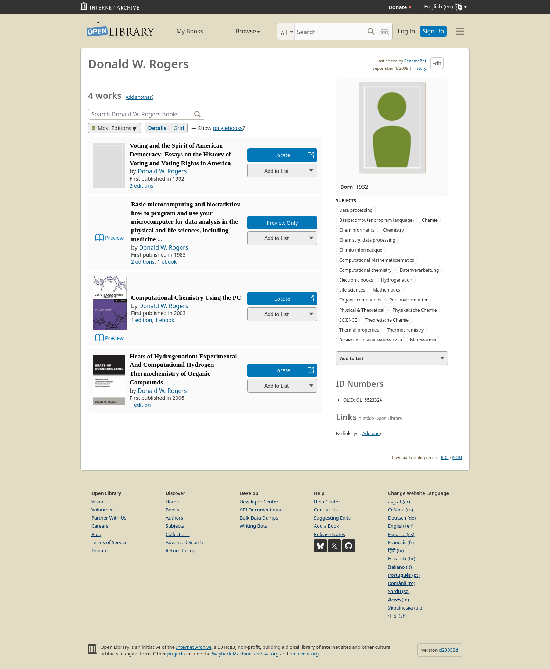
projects (176, 653)
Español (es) (401, 534)
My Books (190, 31)
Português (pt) (404, 575)
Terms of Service (109, 542)
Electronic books (356, 280)
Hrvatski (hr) (401, 558)
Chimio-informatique (360, 250)
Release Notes (329, 534)
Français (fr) (401, 542)
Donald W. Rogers (162, 171)
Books (172, 509)
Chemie (430, 220)
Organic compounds (360, 300)
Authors (174, 517)
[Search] (329, 31)
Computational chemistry (365, 270)
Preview (114, 237)
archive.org (266, 653)
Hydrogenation (396, 280)
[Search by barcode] (384, 31)
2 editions (141, 185)
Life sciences (352, 290)
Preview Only (282, 222)
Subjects (175, 525)
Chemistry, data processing (367, 240)
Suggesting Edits (332, 517)
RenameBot (415, 61)
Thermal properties (359, 330)
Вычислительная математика (370, 340)
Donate (400, 7)
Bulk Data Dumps (259, 517)
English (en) (401, 525)
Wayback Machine (232, 653)
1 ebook (167, 261)
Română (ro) (401, 583)
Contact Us (326, 509)
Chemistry (393, 230)
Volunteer (102, 509)
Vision (98, 501)
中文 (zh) (397, 615)
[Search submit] (370, 31)
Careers (99, 525)
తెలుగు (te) (398, 599)
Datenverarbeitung (419, 270)
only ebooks (228, 127)
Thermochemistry (405, 330)
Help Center (327, 501)
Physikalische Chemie (414, 310)
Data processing (356, 210)
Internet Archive (193, 647)
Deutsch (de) (402, 517)
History (419, 68)
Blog (96, 534)
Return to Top (181, 550)
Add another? (139, 97)
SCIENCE (348, 320)
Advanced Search (184, 542)
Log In (406, 31)
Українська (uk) (405, 607)
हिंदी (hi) (396, 550)
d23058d (448, 650)
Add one (371, 433)
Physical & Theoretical (361, 310)
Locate (282, 155)
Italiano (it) (400, 567)
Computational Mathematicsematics (376, 260)
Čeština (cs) (400, 509)
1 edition (141, 320)
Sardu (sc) (398, 591)
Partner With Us (108, 517)
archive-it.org (304, 653)
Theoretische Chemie (387, 320)
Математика (423, 340)
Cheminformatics (357, 230)
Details (157, 127)
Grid (178, 127)
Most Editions (111, 127)
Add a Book (326, 525)
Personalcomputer (409, 300)
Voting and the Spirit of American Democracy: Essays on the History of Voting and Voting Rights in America (180, 154)
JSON (457, 457)
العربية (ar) (399, 501)
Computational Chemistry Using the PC (186, 297)
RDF (445, 457)
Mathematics (386, 290)
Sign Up (433, 31)
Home (172, 501)
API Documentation (261, 509)
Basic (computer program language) (376, 220)
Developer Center (259, 501)
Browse (239, 31)
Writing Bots (253, 525)
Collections (178, 534)
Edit (436, 63)
